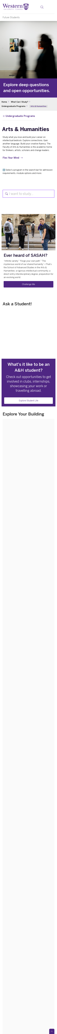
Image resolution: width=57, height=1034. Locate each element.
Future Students (11, 17)
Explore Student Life (28, 400)
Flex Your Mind (11, 157)
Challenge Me (28, 284)
